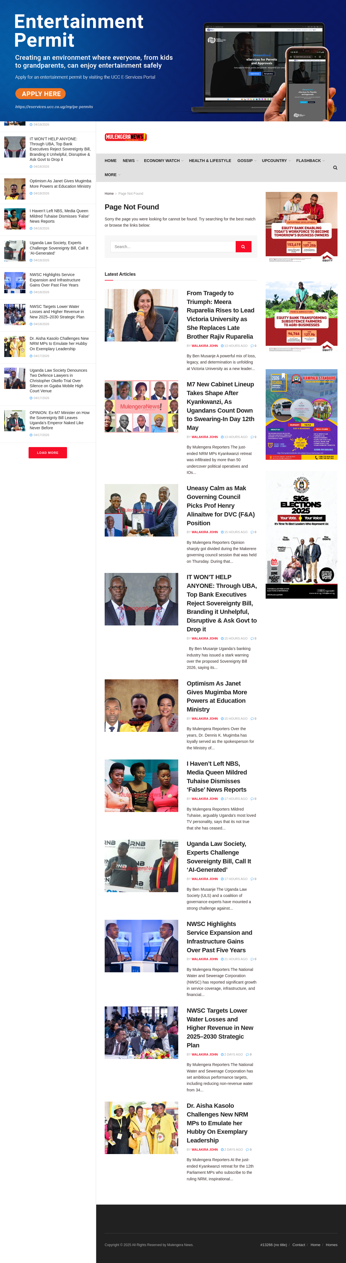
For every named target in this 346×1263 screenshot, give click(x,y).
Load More (48, 452)
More (111, 174)
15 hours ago (234, 532)
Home (111, 160)
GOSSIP (245, 160)
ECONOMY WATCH (162, 160)
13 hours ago (234, 345)
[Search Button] (244, 246)
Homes (332, 1245)
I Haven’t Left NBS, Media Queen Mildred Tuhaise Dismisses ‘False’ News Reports (59, 216)
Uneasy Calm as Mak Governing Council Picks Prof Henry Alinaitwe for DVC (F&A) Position (221, 505)
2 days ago (232, 1054)
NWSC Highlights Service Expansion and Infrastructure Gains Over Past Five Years (55, 279)
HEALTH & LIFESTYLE (210, 160)
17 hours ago (234, 798)
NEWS (129, 160)
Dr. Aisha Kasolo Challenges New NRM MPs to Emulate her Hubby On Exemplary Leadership (59, 343)
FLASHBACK (308, 160)
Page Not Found (131, 194)
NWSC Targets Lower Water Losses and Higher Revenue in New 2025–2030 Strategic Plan (57, 311)
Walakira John (205, 345)
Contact (299, 1245)
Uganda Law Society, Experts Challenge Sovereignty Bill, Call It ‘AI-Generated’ (59, 247)
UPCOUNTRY (274, 160)
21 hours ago (234, 959)
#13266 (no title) (274, 1245)
